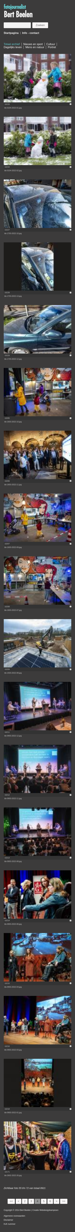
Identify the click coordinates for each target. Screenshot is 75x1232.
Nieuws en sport (33, 44)
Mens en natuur (34, 47)
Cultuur (50, 44)
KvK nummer (9, 1224)
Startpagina (11, 33)
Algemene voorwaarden (14, 1216)
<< (11, 1201)
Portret (52, 47)
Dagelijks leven (13, 47)
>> (63, 1201)
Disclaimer (8, 1220)
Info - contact (30, 33)
